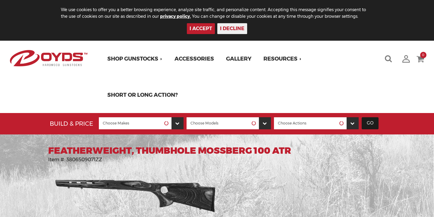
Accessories (195, 58)
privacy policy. (184, 16)
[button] (135, 59)
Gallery (239, 58)
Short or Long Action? (143, 95)
